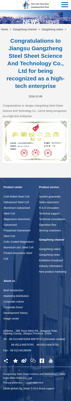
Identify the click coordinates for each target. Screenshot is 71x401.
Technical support (49, 213)
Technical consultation (52, 219)
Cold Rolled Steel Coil (16, 196)
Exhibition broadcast (51, 260)
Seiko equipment (49, 202)
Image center (11, 318)
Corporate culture (14, 301)
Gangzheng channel (25, 29)
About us (9, 280)
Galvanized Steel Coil (16, 202)
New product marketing (52, 271)
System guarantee (50, 196)
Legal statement (34, 382)
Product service (49, 187)
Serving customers (50, 230)
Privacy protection (13, 382)
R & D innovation (49, 207)
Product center (13, 187)
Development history (16, 312)
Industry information (50, 266)
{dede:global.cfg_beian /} (18, 388)
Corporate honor (13, 307)
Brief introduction (13, 290)
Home (4, 29)
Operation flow (47, 224)
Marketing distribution (16, 295)
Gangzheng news (49, 254)
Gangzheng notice (52, 29)
